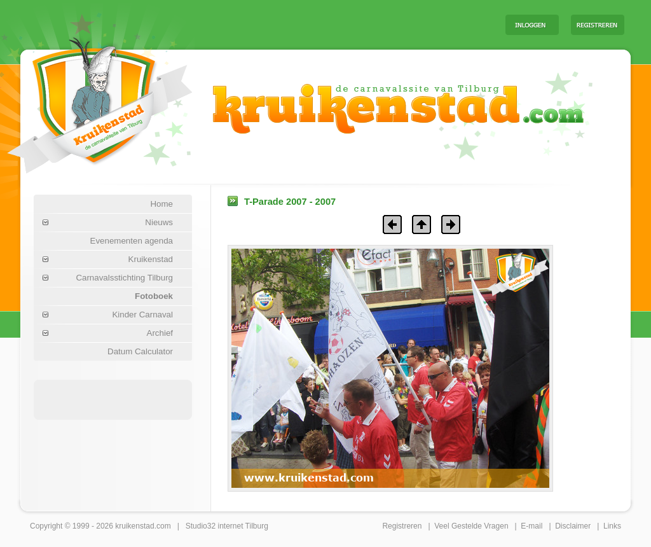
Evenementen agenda (131, 241)
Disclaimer (573, 526)
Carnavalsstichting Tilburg (124, 277)
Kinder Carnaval (142, 314)
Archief (160, 333)
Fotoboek (154, 296)
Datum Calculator (140, 351)
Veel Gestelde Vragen (471, 526)
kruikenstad (134, 526)
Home (161, 204)
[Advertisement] (337, 24)
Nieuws (159, 222)
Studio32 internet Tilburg (227, 526)
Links (612, 526)
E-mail (531, 526)
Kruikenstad (150, 259)
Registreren (401, 526)
